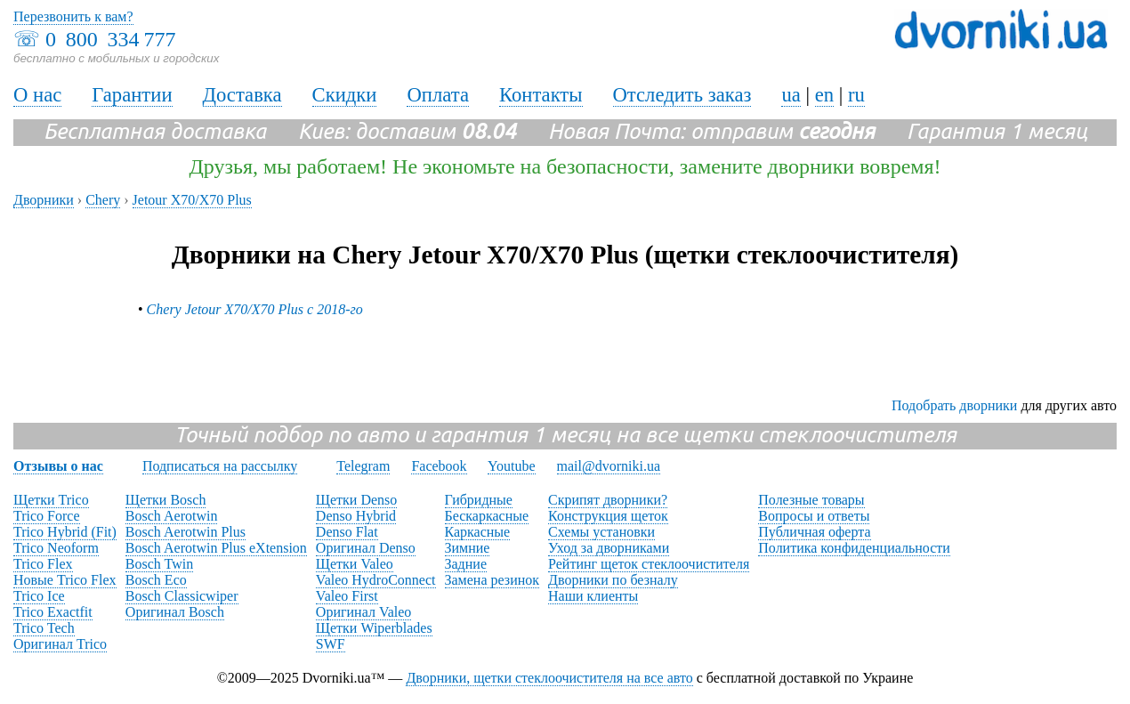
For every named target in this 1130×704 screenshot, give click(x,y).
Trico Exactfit (53, 611)
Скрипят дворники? (607, 499)
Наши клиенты (593, 595)
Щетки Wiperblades (374, 627)
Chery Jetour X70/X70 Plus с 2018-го (255, 309)
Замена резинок (492, 579)
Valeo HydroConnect (376, 579)
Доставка (242, 95)
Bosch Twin (159, 563)
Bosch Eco (156, 579)
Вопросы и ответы (813, 515)
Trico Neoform (56, 547)
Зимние (467, 547)
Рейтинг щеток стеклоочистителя (648, 563)
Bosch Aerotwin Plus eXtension (216, 547)
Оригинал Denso (366, 547)
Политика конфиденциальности (854, 547)
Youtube (512, 465)
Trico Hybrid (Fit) (65, 531)
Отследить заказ (682, 95)
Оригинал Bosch (174, 611)
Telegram (363, 465)
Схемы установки (601, 531)
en (824, 95)
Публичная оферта (814, 531)
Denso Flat (347, 531)
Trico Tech (44, 627)
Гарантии (132, 95)
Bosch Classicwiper (181, 595)
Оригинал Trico (60, 643)
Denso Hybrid (356, 515)
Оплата (438, 95)
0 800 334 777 (110, 39)
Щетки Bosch (165, 499)
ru (856, 95)
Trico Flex (43, 563)
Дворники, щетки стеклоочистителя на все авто (549, 677)
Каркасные (478, 531)
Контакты (541, 95)
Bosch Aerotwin (171, 515)
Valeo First (347, 595)
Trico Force (46, 515)
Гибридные (479, 499)
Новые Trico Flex (65, 579)
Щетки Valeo (354, 563)
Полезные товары (811, 499)
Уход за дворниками (608, 547)
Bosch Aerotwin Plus (185, 531)
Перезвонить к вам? (73, 16)
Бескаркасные (487, 515)
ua (790, 95)
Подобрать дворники (954, 405)
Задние (466, 563)
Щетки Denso (356, 499)
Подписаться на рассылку (219, 465)
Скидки (344, 95)
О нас (37, 95)
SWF (330, 643)
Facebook (438, 465)
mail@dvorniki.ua (609, 465)
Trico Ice (39, 595)
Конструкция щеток (608, 515)
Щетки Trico (51, 499)
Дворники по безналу (613, 579)
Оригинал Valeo (363, 611)
